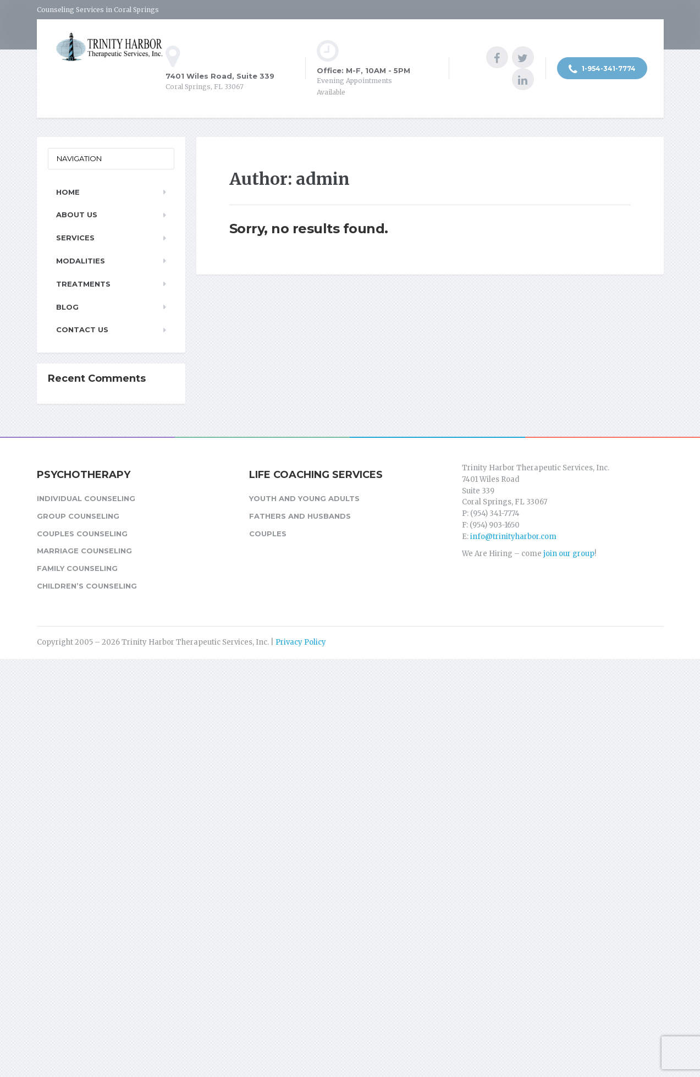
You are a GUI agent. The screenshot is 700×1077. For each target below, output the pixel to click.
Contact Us (82, 329)
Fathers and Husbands (300, 516)
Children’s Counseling (87, 585)
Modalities (80, 260)
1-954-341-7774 (602, 69)
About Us (76, 214)
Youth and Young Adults (304, 498)
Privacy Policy (300, 642)
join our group (568, 553)
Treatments (83, 283)
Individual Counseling (86, 498)
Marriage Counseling (84, 550)
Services (75, 237)
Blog (67, 307)
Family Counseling (77, 568)
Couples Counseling (82, 533)
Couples (267, 533)
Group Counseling (78, 516)
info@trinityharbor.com (513, 536)
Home (68, 192)
